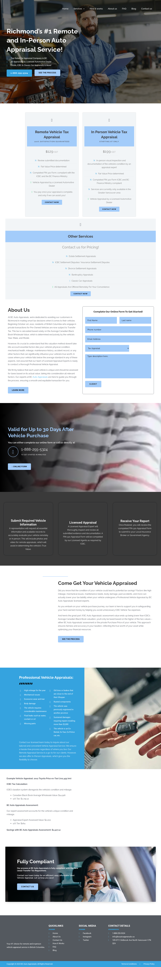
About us (112, 8)
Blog (133, 8)
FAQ (124, 8)
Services (79, 8)
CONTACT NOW (52, 202)
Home (65, 8)
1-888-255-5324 (35, 449)
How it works (96, 8)
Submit (93, 385)
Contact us (146, 8)
